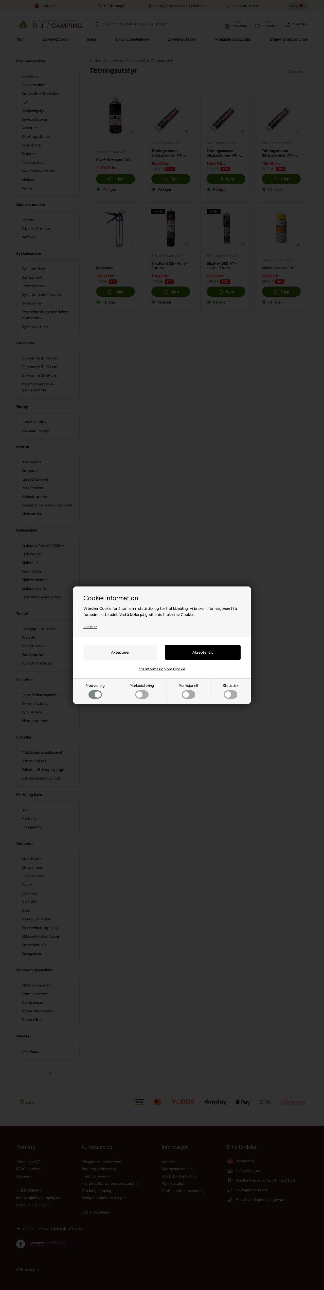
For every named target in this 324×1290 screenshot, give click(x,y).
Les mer (90, 626)
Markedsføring (142, 691)
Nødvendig (95, 691)
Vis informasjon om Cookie (162, 669)
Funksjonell (188, 691)
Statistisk (230, 691)
